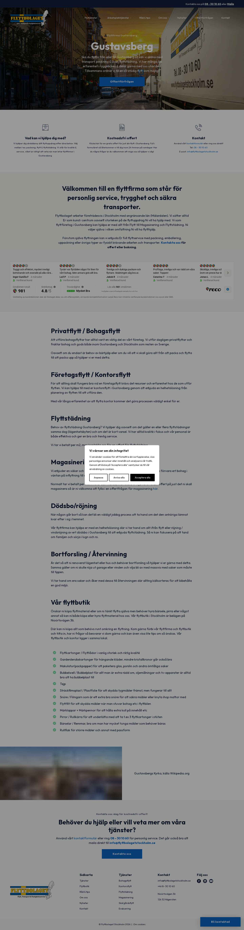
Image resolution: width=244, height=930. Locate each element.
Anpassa (98, 477)
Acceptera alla (142, 477)
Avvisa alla (119, 477)
